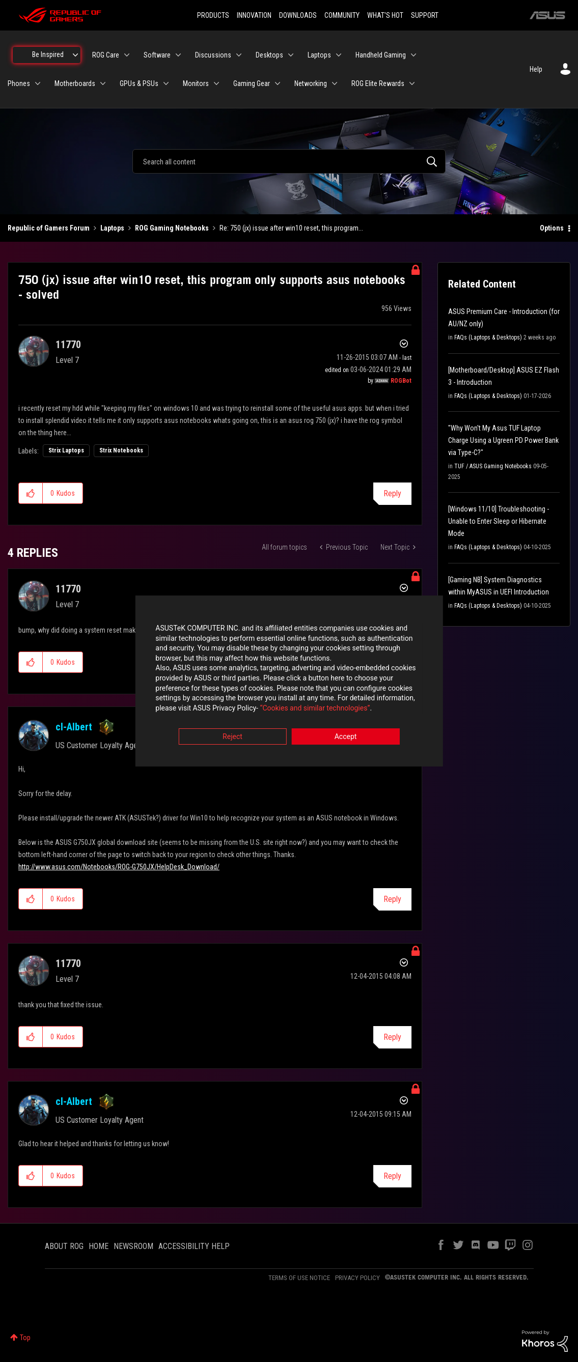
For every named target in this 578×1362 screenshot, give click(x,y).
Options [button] (552, 228)
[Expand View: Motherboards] (103, 83)
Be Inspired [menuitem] (48, 54)
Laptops (112, 228)
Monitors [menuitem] (196, 83)
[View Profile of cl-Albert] (74, 727)
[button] (31, 493)
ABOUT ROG (64, 1246)
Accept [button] (346, 737)
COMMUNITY (342, 15)
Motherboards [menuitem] (74, 83)
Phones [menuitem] (19, 83)
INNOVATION (254, 15)
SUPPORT (424, 15)
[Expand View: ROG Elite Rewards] (412, 83)
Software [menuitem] (157, 55)
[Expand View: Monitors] (216, 83)
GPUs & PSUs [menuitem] (139, 83)
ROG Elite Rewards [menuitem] (377, 83)
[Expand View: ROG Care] (127, 55)
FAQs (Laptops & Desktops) (488, 337)
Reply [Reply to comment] (392, 899)
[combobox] (289, 161)
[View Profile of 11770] (68, 344)
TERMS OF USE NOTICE (299, 1278)
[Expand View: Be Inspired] (75, 55)
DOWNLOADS (298, 15)
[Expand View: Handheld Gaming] (413, 55)
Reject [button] (232, 737)
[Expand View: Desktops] (291, 55)
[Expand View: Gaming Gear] (277, 83)
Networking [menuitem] (310, 83)
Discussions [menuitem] (213, 55)
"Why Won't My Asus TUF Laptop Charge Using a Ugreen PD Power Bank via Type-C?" (503, 440)
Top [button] (25, 1337)
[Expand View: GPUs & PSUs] (166, 83)
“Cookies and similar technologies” (222, 708)
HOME (98, 1246)
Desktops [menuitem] (269, 55)
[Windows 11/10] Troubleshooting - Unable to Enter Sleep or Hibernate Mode (498, 521)
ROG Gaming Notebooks (172, 228)
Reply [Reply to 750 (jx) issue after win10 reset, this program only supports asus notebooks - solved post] (392, 493)
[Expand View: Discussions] (239, 55)
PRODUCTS (213, 15)
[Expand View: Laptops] (339, 55)
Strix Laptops (66, 450)
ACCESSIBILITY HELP (194, 1246)
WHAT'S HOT (385, 15)
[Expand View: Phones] (38, 83)
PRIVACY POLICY (357, 1278)
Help (536, 69)
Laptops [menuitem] (319, 55)
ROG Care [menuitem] (105, 55)
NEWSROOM (133, 1246)
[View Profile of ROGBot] (401, 380)
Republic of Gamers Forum (49, 228)
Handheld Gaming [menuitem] (380, 55)
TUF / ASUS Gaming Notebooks (493, 466)
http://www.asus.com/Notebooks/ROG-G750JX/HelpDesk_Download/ (118, 867)
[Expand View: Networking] (334, 83)
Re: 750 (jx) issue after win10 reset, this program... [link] (291, 228)
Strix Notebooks (121, 450)
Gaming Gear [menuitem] (251, 83)
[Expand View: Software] (178, 55)
